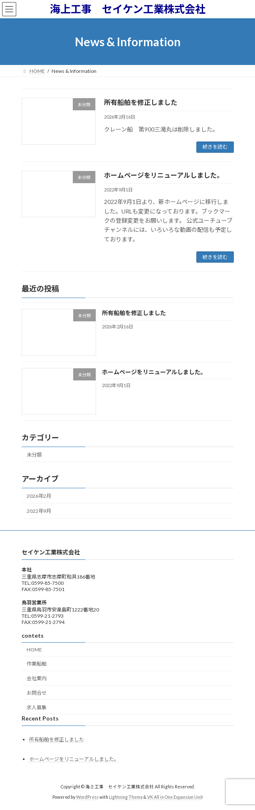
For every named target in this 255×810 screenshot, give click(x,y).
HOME (34, 649)
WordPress (87, 797)
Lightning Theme (126, 797)
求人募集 (37, 707)
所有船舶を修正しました (140, 102)
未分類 (34, 455)
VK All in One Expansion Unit (175, 797)
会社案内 (37, 678)
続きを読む (215, 147)
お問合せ (37, 693)
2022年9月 (39, 511)
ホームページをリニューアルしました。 (163, 175)
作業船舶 (37, 664)
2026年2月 (39, 496)
